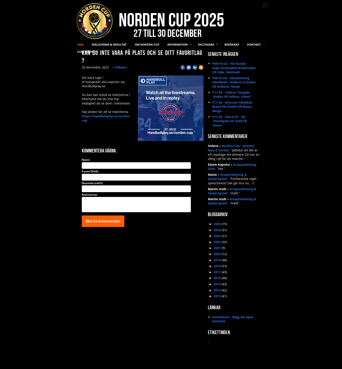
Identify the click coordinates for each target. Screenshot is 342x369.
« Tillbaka (119, 67)
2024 (217, 230)
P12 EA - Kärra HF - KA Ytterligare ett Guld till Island (229, 121)
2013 (217, 296)
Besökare (231, 44)
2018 (217, 266)
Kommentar (89, 194)
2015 (217, 284)
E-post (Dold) (90, 171)
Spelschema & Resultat (109, 44)
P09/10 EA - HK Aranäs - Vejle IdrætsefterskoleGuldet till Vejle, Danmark (234, 68)
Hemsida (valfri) (92, 183)
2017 (217, 272)
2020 (217, 254)
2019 (217, 260)
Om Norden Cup (147, 44)
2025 (217, 224)
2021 (217, 248)
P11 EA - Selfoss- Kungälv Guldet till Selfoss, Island (231, 94)
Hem (80, 44)
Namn (86, 159)
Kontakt (254, 44)
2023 (217, 236)
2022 (217, 242)
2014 (217, 290)
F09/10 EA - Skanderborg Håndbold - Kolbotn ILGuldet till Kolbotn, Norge (234, 82)
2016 (217, 278)
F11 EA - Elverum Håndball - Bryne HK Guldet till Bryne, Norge (233, 106)
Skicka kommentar (103, 221)
